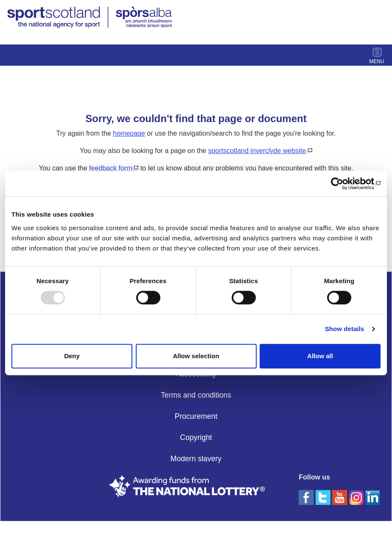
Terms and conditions (196, 395)
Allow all (320, 355)
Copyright (196, 437)
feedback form (110, 168)
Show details (344, 328)
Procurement (196, 416)
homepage (129, 133)
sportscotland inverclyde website (257, 150)
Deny (72, 355)
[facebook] (307, 497)
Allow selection (196, 355)
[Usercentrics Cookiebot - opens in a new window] (343, 183)
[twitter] (324, 497)
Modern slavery (196, 458)
